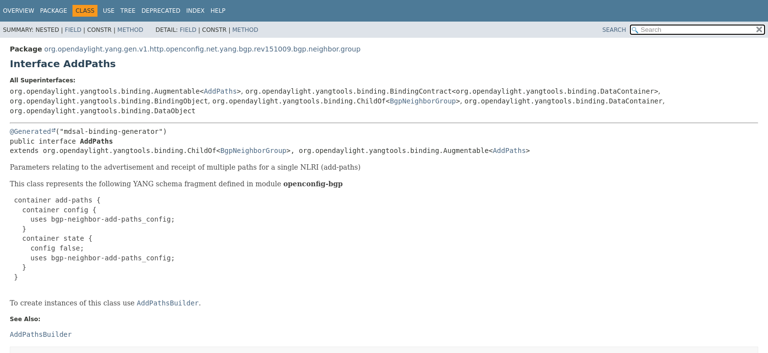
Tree (128, 10)
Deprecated (161, 10)
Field (73, 29)
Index (195, 10)
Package (53, 10)
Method (131, 29)
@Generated (30, 131)
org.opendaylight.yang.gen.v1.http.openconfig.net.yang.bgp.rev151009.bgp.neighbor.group (202, 49)
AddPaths (220, 91)
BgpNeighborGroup (423, 101)
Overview (18, 10)
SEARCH (614, 29)
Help (218, 10)
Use (109, 10)
